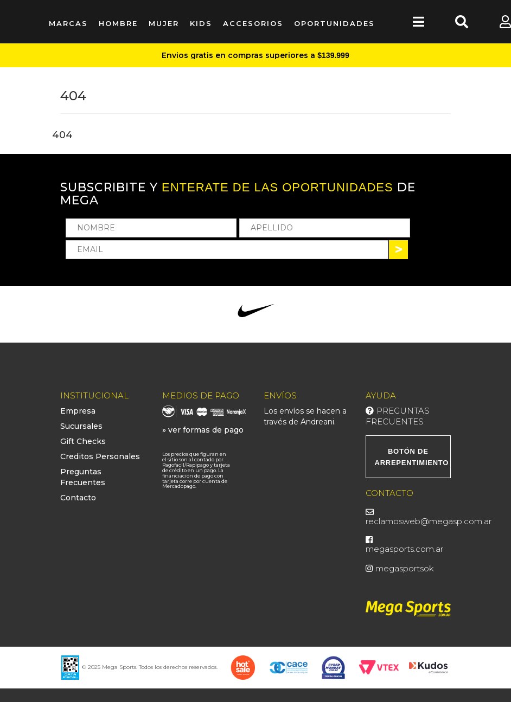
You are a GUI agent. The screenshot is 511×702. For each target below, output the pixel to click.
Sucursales (81, 426)
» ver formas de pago (203, 430)
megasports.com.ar (404, 549)
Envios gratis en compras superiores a (255, 55)
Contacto (78, 498)
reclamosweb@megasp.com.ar (428, 521)
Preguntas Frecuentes (398, 416)
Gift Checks (83, 441)
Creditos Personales (100, 456)
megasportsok (404, 568)
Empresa (77, 411)
